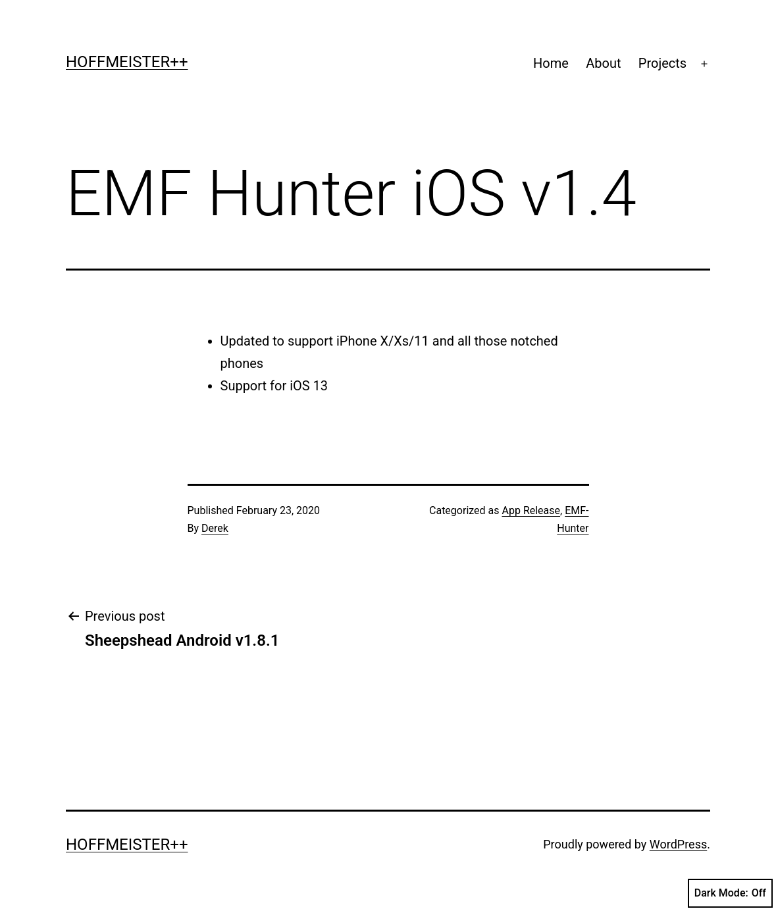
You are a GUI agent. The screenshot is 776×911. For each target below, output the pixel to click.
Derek (214, 528)
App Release (531, 510)
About (603, 63)
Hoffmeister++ (127, 62)
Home (551, 63)
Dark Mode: (730, 893)
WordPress (678, 844)
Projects (662, 63)
